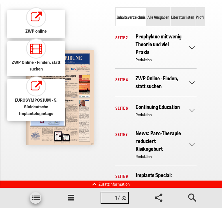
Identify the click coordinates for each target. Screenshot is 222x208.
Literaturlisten (182, 17)
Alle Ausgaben (158, 17)
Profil (200, 17)
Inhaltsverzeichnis (131, 17)
